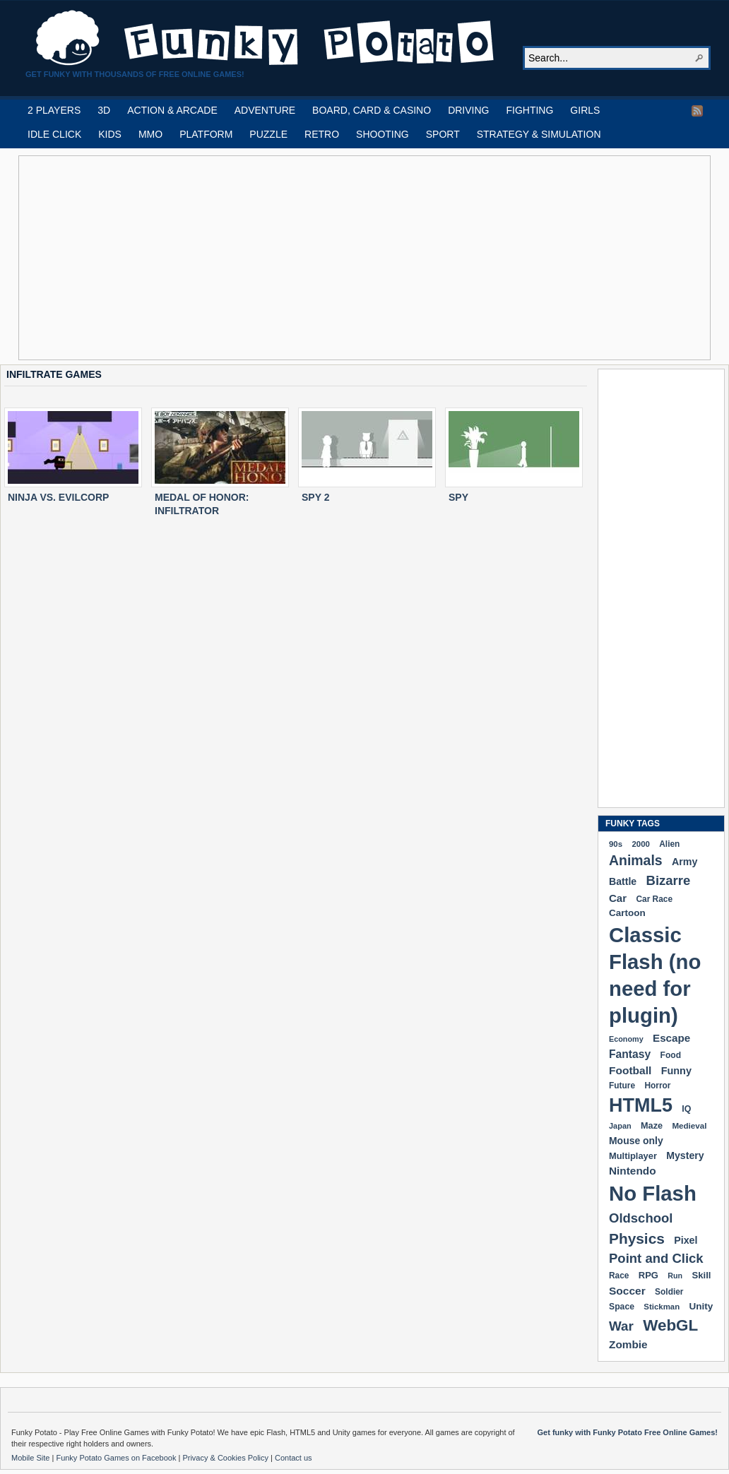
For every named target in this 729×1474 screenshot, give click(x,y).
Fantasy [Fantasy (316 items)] (630, 1054)
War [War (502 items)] (621, 1326)
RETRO (321, 134)
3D (103, 110)
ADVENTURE (265, 110)
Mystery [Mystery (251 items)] (685, 1155)
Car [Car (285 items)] (618, 898)
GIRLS (585, 110)
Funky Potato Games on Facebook (117, 1458)
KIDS (110, 134)
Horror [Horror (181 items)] (657, 1085)
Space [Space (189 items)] (621, 1307)
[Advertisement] (280, 258)
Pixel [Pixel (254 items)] (685, 1240)
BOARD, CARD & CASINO (371, 110)
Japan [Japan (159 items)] (620, 1126)
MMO (150, 134)
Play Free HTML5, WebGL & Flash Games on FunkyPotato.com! (265, 38)
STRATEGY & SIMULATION (539, 134)
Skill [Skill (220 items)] (701, 1275)
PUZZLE (268, 134)
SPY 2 (315, 497)
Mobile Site (31, 1458)
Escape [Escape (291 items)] (671, 1038)
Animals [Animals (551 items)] (636, 860)
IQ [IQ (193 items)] (686, 1109)
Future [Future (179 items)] (622, 1085)
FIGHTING (529, 110)
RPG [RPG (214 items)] (648, 1275)
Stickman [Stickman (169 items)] (662, 1306)
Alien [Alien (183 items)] (669, 844)
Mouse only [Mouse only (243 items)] (636, 1140)
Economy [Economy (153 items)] (626, 1039)
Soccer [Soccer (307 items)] (627, 1291)
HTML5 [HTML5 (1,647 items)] (640, 1105)
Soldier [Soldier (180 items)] (669, 1292)
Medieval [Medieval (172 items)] (689, 1125)
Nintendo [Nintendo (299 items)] (632, 1171)
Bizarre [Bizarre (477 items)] (668, 880)
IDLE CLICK (54, 134)
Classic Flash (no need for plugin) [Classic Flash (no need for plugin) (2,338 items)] (655, 975)
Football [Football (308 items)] (630, 1070)
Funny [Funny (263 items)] (676, 1070)
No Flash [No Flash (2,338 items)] (653, 1193)
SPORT (443, 134)
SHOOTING (382, 134)
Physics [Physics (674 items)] (637, 1238)
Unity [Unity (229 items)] (701, 1306)
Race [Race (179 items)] (619, 1275)
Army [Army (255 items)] (684, 861)
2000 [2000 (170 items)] (640, 844)
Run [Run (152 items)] (675, 1275)
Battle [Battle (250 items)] (622, 881)
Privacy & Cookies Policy (226, 1458)
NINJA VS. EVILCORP (58, 497)
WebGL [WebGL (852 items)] (670, 1325)
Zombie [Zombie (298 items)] (628, 1344)
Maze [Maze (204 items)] (652, 1126)
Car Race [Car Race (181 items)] (654, 899)
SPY (458, 497)
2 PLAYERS (54, 110)
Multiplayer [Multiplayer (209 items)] (633, 1156)
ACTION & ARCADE (172, 110)
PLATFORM (205, 134)
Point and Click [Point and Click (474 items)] (656, 1258)
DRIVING (468, 110)
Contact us (293, 1458)
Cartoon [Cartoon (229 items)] (627, 913)
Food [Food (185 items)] (670, 1055)
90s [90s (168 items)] (615, 844)
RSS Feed (697, 111)
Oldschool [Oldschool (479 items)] (640, 1218)
